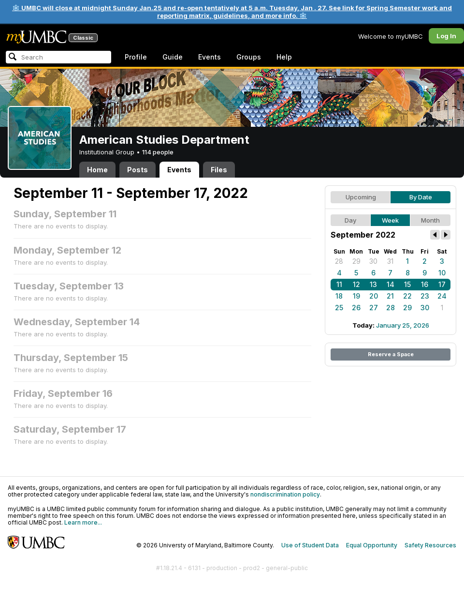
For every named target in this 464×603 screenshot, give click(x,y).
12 (356, 284)
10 (442, 273)
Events (209, 57)
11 (339, 284)
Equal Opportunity (371, 545)
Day (350, 220)
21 (390, 296)
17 (442, 284)
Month (430, 220)
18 (339, 296)
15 (407, 284)
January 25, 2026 (402, 325)
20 (373, 296)
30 (373, 261)
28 (339, 261)
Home (97, 170)
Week (390, 220)
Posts (137, 170)
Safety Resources (430, 545)
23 (424, 296)
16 (424, 284)
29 (356, 261)
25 (339, 307)
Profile (136, 57)
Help (284, 57)
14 (390, 284)
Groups (248, 57)
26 (356, 307)
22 (407, 296)
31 (390, 261)
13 (373, 284)
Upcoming (361, 197)
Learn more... (83, 522)
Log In (446, 36)
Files (219, 170)
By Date (420, 197)
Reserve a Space (391, 354)
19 (356, 296)
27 (373, 307)
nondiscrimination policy (285, 494)
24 (442, 296)
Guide (172, 57)
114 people (158, 152)
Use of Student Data (310, 545)
